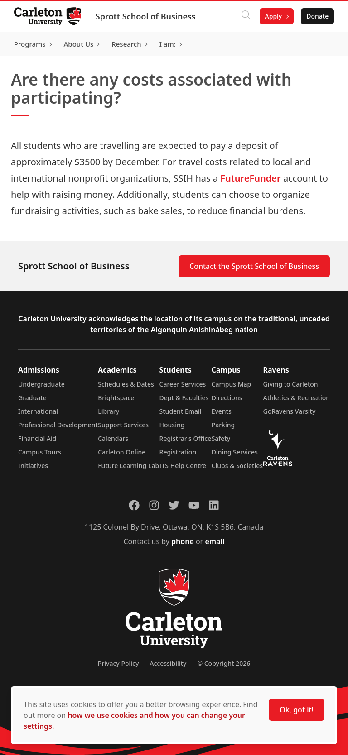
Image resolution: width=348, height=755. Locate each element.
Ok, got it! (297, 710)
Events (222, 411)
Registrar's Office (186, 438)
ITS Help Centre (183, 465)
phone (183, 541)
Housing (172, 425)
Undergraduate (41, 384)
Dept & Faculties (184, 397)
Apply (272, 16)
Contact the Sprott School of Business (254, 266)
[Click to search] (245, 16)
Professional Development (58, 425)
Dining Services (235, 452)
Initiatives (33, 465)
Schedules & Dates (126, 384)
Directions (227, 397)
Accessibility (168, 663)
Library (108, 411)
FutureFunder (250, 178)
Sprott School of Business (146, 16)
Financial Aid (37, 438)
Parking (223, 425)
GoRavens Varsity (289, 411)
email (214, 541)
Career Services (183, 384)
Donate (317, 16)
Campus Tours (39, 452)
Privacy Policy (118, 663)
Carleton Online (121, 452)
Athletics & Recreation (296, 397)
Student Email (181, 411)
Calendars (113, 438)
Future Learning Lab (128, 465)
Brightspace (116, 397)
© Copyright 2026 (223, 663)
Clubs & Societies (237, 465)
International (38, 411)
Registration (178, 452)
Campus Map (231, 384)
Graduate (32, 397)
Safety (221, 438)
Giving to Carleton (290, 384)
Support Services (123, 425)
